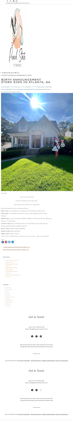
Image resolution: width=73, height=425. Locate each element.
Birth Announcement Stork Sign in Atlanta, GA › (16, 249)
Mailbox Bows (8, 298)
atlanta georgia (40, 86)
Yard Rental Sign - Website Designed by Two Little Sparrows (49, 369)
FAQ (18, 72)
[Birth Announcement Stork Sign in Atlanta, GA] (18, 86)
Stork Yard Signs (12, 91)
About (8, 72)
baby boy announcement (6, 89)
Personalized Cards (9, 300)
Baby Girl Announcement (17, 89)
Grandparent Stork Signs (10, 296)
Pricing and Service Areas (11, 75)
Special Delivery (4, 91)
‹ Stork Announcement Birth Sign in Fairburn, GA (16, 247)
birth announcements (38, 89)
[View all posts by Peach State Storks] (5, 86)
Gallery (13, 72)
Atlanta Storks (48, 86)
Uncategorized (8, 306)
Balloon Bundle (8, 287)
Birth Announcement (28, 89)
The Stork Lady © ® (23, 369)
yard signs (18, 91)
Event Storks (8, 295)
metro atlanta (47, 89)
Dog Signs (7, 293)
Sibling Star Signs (9, 302)
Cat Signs (7, 291)
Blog (23, 75)
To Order (28, 75)
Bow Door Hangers (9, 289)
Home (4, 72)
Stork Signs (28, 86)
